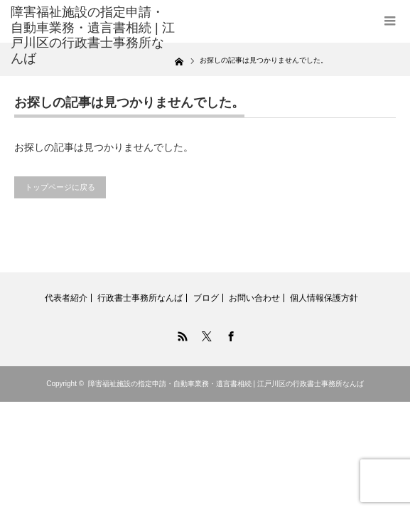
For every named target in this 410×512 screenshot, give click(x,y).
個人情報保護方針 (324, 298)
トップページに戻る (60, 187)
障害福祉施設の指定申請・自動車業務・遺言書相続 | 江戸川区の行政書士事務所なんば (226, 384)
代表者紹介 (66, 298)
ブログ (206, 298)
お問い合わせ (254, 298)
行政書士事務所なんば (140, 298)
